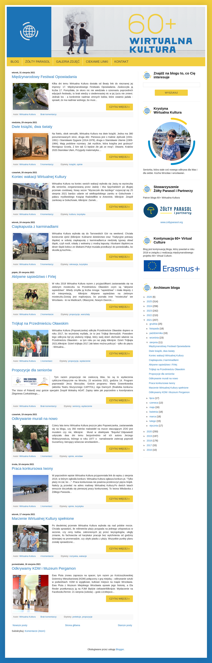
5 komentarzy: (47, 164)
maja (152, 407)
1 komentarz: (46, 361)
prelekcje (77, 617)
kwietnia (153, 411)
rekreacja (73, 264)
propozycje (74, 314)
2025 (150, 301)
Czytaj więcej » (119, 106)
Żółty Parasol (37, 61)
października (156, 333)
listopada (154, 328)
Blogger (120, 649)
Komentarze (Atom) (35, 631)
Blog (15, 61)
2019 (150, 436)
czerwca (154, 402)
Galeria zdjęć (68, 61)
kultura (72, 214)
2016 (150, 450)
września (154, 337)
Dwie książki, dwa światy (32, 127)
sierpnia (153, 342)
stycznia (153, 425)
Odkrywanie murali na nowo (34, 419)
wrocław (79, 456)
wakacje (83, 556)
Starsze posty (125, 625)
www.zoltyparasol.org (172, 222)
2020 (150, 431)
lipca (152, 398)
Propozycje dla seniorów (32, 370)
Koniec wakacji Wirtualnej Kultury (39, 177)
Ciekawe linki (97, 61)
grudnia (153, 323)
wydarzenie (85, 361)
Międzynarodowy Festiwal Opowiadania (44, 77)
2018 (150, 440)
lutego (152, 421)
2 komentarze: (47, 314)
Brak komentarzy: (48, 114)
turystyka (81, 214)
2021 (150, 320)
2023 (150, 310)
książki (72, 164)
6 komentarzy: (47, 214)
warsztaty (85, 314)
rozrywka (73, 556)
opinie (80, 164)
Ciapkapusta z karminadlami (35, 226)
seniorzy (76, 406)
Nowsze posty (20, 625)
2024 (150, 306)
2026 (150, 297)
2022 (150, 315)
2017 (150, 445)
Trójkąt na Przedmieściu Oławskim (40, 323)
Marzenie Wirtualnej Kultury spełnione (43, 518)
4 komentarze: (47, 556)
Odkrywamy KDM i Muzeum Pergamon (44, 568)
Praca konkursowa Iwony (32, 468)
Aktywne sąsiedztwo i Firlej (34, 276)
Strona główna (72, 625)
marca (153, 416)
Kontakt (121, 61)
